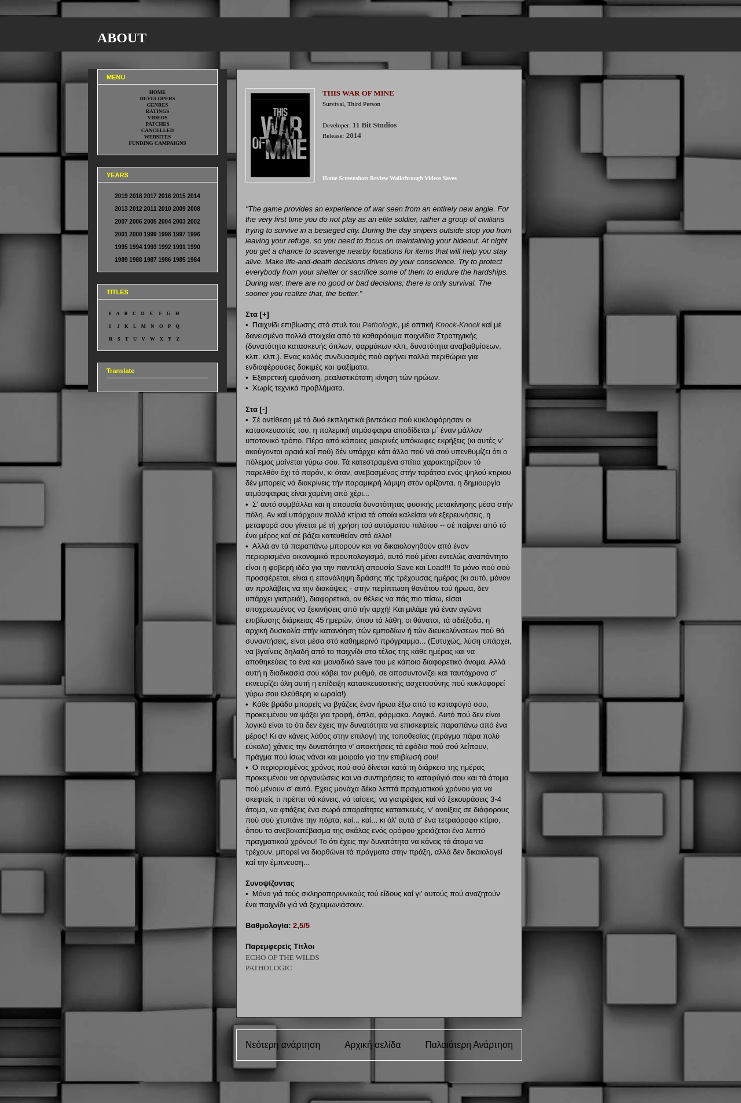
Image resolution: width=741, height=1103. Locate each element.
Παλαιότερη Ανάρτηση (469, 1045)
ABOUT (121, 37)
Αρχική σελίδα (372, 1045)
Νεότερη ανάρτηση (282, 1045)
